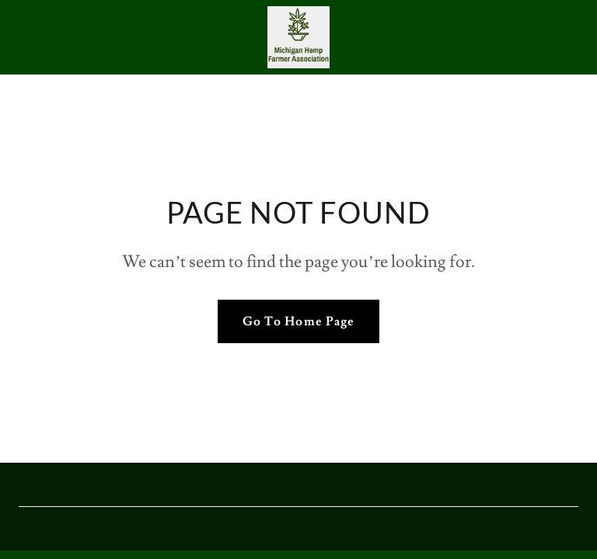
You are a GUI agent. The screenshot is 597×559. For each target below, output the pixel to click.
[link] (298, 37)
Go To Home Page (298, 321)
